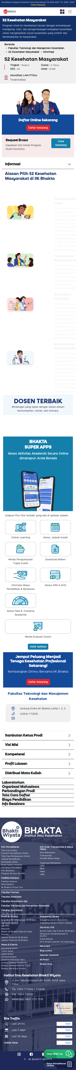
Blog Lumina (46, 951)
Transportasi (46, 856)
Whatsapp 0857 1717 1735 (27, 999)
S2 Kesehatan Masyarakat (23, 52)
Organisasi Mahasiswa (50, 863)
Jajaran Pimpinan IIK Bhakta (14, 937)
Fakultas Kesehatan (11, 897)
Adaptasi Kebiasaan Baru (13, 960)
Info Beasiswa (7, 871)
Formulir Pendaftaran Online (14, 853)
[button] (59, 1054)
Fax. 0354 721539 (22, 994)
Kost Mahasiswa (47, 853)
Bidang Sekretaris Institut (13, 969)
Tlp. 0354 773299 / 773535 (28, 989)
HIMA (42, 872)
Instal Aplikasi (38, 646)
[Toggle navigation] (70, 12)
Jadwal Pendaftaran (10, 859)
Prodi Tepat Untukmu (11, 865)
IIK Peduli (44, 960)
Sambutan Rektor (9, 923)
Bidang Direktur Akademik (14, 963)
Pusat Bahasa (46, 939)
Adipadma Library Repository (54, 920)
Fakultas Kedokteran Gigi (14, 901)
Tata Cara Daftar (9, 850)
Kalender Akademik (49, 955)
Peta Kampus (7, 884)
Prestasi (5, 935)
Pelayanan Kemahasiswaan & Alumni (54, 935)
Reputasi (5, 929)
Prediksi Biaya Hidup (50, 858)
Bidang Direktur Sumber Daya (15, 966)
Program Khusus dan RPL (13, 874)
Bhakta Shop (46, 964)
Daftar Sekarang (38, 5)
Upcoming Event (9, 948)
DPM (42, 866)
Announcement (8, 957)
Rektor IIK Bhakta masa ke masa (16, 932)
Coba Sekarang (60, 143)
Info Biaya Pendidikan (11, 868)
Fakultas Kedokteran (12, 910)
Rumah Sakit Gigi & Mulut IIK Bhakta (57, 931)
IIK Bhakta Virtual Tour (12, 887)
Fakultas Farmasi (10, 892)
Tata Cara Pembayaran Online (15, 856)
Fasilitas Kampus (9, 882)
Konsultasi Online (9, 862)
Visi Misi (5, 926)
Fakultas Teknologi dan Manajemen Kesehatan (36, 48)
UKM (42, 874)
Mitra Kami (45, 946)
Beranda (9, 44)
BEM (42, 869)
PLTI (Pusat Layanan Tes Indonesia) (57, 942)
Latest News (7, 951)
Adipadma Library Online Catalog (56, 923)
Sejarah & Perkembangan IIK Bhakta (18, 920)
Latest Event (7, 954)
